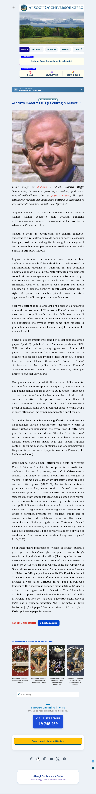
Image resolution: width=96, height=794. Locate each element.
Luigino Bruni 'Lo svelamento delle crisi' (51, 61)
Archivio (38, 49)
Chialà (80, 49)
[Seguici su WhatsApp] (31, 759)
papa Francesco (60, 195)
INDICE (24, 49)
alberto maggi (48, 623)
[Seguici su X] (57, 759)
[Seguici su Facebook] (64, 759)
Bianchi (53, 49)
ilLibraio (42, 186)
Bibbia (66, 49)
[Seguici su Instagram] (44, 759)
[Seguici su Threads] (38, 759)
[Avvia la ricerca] (19, 694)
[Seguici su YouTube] (51, 759)
